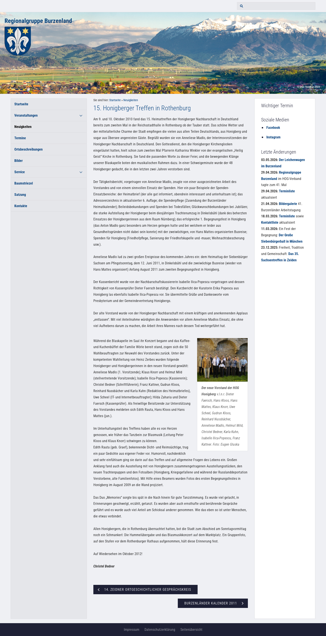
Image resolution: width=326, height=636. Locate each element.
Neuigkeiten (23, 127)
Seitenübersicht (191, 630)
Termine (20, 138)
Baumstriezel (23, 183)
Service (19, 172)
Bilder (18, 161)
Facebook (273, 128)
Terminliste (287, 191)
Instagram (273, 137)
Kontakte (20, 206)
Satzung (20, 195)
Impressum (131, 630)
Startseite (21, 104)
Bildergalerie (288, 204)
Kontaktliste (269, 222)
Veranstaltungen (26, 115)
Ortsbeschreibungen (28, 149)
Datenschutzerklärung (160, 630)
